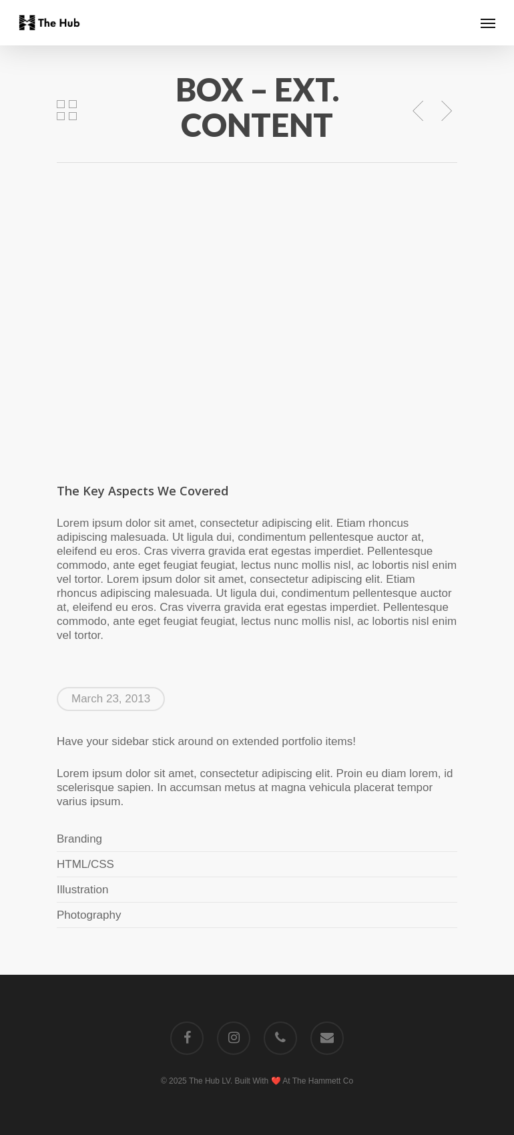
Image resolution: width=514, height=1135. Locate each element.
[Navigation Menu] (488, 22)
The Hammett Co (322, 1081)
